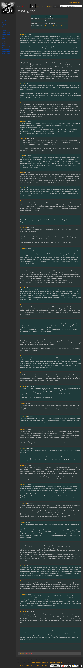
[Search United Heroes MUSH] (70, 6)
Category (21, 653)
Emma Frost (59, 25)
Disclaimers (45, 665)
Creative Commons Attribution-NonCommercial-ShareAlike (46, 662)
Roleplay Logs (29, 653)
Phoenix (47, 25)
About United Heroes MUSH (32, 665)
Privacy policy (20, 665)
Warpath (52, 25)
